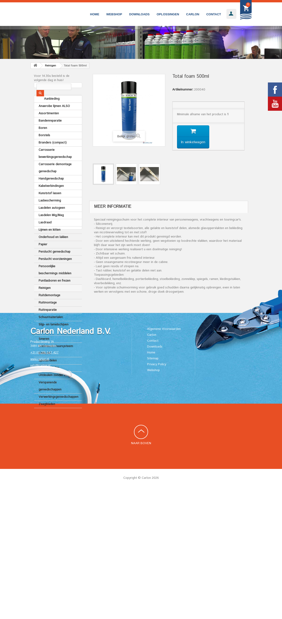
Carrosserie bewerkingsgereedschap (55, 166)
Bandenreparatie (50, 133)
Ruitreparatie (48, 322)
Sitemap (152, 487)
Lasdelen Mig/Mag (51, 227)
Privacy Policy (156, 493)
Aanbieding (46, 111)
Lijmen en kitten (49, 242)
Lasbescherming (50, 213)
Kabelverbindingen (51, 198)
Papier (43, 257)
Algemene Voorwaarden (164, 458)
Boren (43, 140)
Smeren (44, 351)
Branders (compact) (53, 155)
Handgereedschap (51, 191)
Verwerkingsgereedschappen (58, 409)
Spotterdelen (48, 373)
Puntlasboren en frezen (54, 293)
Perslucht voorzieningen (55, 271)
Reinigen (45, 300)
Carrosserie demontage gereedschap (55, 180)
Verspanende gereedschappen (50, 398)
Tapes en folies (49, 380)
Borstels (44, 148)
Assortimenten (49, 126)
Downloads (139, 14)
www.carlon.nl (39, 488)
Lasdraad (45, 235)
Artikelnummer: (182, 90)
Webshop (114, 14)
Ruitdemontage (49, 308)
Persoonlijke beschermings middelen (55, 282)
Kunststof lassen (50, 206)
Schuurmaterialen (51, 330)
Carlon (192, 14)
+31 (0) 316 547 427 (44, 482)
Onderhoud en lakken (53, 249)
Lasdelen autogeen (52, 220)
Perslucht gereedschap (54, 264)
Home (94, 14)
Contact (213, 14)
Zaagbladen (47, 416)
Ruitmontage (48, 315)
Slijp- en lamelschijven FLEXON (53, 340)
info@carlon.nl (40, 495)
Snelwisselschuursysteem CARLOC (56, 362)
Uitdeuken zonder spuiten (56, 387)
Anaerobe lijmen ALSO (54, 118)
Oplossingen (168, 14)
